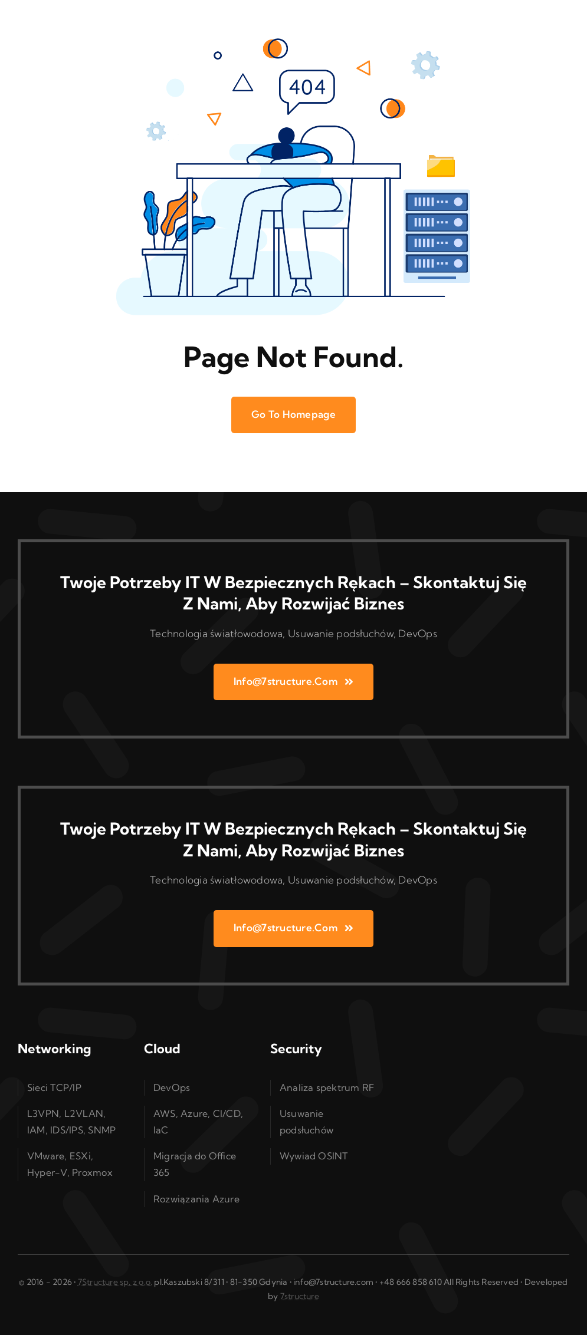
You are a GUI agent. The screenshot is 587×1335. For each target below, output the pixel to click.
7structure (299, 1296)
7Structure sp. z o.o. (115, 1282)
